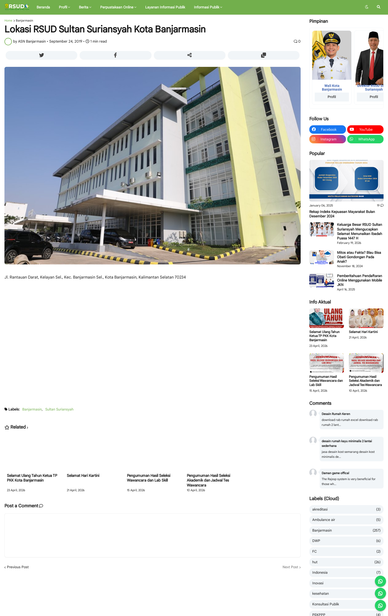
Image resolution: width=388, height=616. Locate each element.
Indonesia (346, 572)
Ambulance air (346, 519)
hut (346, 562)
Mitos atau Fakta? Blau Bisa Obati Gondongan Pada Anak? (359, 257)
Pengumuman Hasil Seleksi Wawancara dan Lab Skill (148, 478)
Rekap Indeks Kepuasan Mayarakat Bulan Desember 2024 (342, 213)
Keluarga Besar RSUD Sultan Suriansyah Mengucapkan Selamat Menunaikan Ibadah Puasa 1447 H (359, 231)
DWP (346, 541)
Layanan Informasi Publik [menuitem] (165, 7)
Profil (332, 97)
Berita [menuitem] (83, 7)
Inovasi (346, 583)
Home (8, 20)
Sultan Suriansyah (59, 409)
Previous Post (18, 567)
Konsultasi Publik (346, 604)
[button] (367, 7)
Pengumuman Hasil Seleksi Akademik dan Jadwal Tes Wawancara (208, 480)
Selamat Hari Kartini (83, 475)
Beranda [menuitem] (43, 7)
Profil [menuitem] (63, 7)
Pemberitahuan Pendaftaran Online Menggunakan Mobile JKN (359, 280)
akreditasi (346, 509)
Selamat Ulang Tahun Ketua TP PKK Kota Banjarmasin (32, 478)
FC (346, 551)
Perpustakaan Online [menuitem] (116, 7)
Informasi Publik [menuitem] (206, 7)
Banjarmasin (24, 20)
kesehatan (346, 593)
